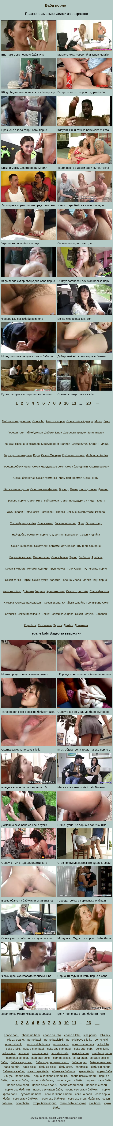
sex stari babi (59, 1053)
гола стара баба (38, 1071)
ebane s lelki (72, 1035)
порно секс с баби (44, 1085)
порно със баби (96, 1085)
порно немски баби (83, 1075)
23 (88, 403)
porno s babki (13, 1044)
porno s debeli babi (38, 1044)
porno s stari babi (83, 1044)
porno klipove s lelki (78, 1039)
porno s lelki (61, 1044)
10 (66, 403)
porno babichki (53, 1039)
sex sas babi (40, 1053)
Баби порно (55, 5)
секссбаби (22, 1103)
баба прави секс (100, 1062)
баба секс (29, 1066)
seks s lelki (13, 1048)
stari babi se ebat (17, 1057)
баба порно (79, 1062)
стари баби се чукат (73, 1103)
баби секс (65, 1066)
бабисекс (82, 1066)
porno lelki (101, 1039)
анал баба (80, 1057)
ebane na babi (31, 1035)
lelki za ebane (15, 1039)
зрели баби (86, 1071)
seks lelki (103, 1044)
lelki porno (90, 1035)
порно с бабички (42, 1080)
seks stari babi (83, 1048)
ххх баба (94, 1103)
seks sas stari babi (59, 1048)
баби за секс (47, 1066)
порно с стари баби (98, 1080)
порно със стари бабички (82, 1089)
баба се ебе (11, 1066)
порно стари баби (71, 1085)
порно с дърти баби (69, 1080)
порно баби (22, 1075)
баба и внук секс (21, 1062)
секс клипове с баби (58, 1094)
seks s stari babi (33, 1048)
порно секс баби (18, 1085)
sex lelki (23, 1053)
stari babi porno (102, 1053)
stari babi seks (40, 1057)
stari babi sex (61, 1057)
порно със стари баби (47, 1089)
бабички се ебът (13, 1071)
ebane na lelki (52, 1035)
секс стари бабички (26, 1098)
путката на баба (31, 1094)
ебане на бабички (63, 1071)
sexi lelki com (80, 1053)
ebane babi (11, 1035)
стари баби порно (44, 1103)
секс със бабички (53, 1098)
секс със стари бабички (83, 1098)
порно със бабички (17, 1089)
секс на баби (83, 1094)
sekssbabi (8, 1053)
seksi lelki (102, 1048)
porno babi (34, 1039)
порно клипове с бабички (50, 1075)
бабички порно (100, 1066)
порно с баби (19, 1080)
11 (74, 403)
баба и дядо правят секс (52, 1062)
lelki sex (105, 1035)
